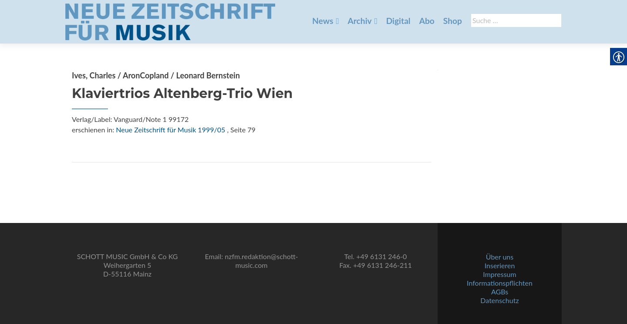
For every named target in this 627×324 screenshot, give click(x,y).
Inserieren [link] (500, 265)
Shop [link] (452, 21)
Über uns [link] (499, 257)
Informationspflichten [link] (500, 283)
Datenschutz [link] (499, 300)
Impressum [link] (499, 274)
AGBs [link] (499, 291)
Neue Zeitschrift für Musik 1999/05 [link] (170, 129)
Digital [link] (398, 21)
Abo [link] (427, 21)
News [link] (322, 21)
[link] (170, 21)
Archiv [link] (359, 21)
